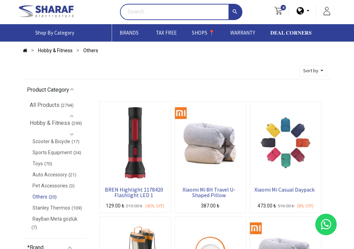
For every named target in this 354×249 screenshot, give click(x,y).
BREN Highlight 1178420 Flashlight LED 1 (134, 192)
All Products (44, 105)
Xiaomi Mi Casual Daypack (284, 190)
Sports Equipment (52, 152)
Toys (37, 163)
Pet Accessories (50, 185)
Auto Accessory (49, 174)
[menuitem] (166, 33)
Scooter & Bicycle (51, 141)
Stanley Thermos (51, 208)
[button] (313, 70)
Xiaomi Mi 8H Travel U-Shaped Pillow (209, 192)
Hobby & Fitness (50, 123)
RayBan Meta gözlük (54, 219)
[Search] (235, 12)
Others (39, 197)
